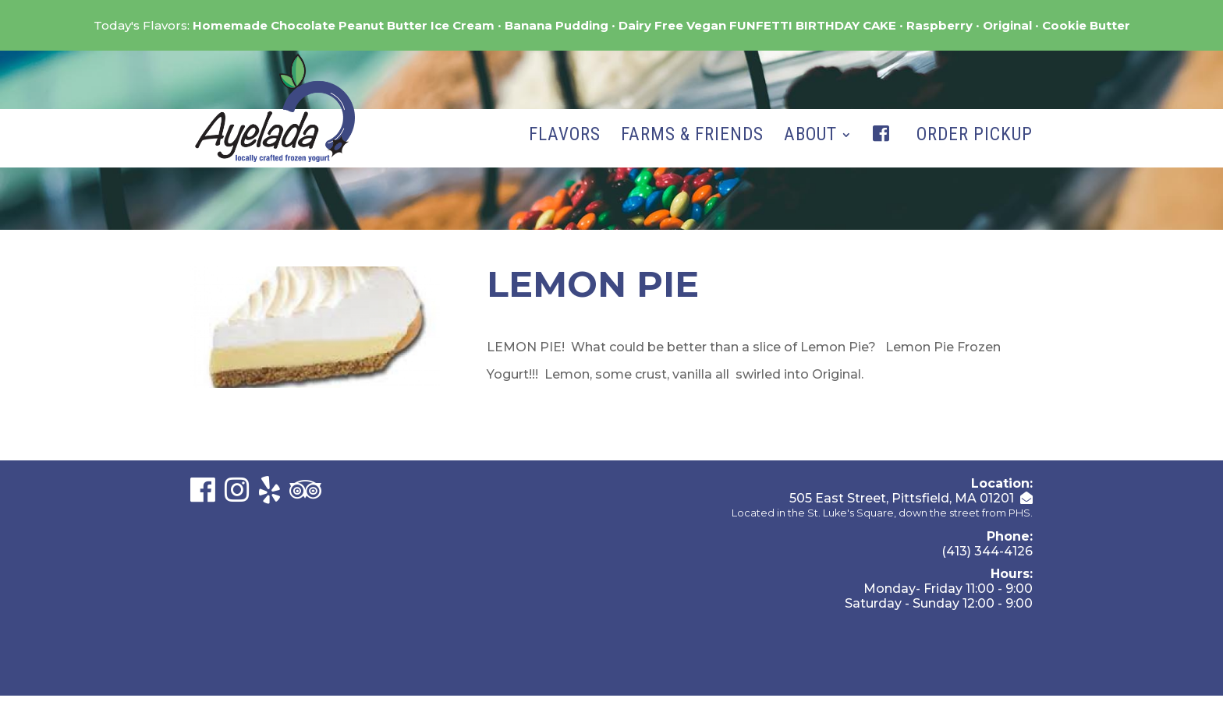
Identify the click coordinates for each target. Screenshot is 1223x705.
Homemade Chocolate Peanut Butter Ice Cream (344, 25)
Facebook (884, 149)
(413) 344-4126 (987, 551)
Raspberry (939, 25)
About (810, 137)
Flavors (565, 137)
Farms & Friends (692, 137)
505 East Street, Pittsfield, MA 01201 (901, 498)
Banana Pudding (556, 25)
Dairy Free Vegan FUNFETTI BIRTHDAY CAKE (757, 25)
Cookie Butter (1086, 25)
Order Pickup (974, 137)
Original (1007, 25)
